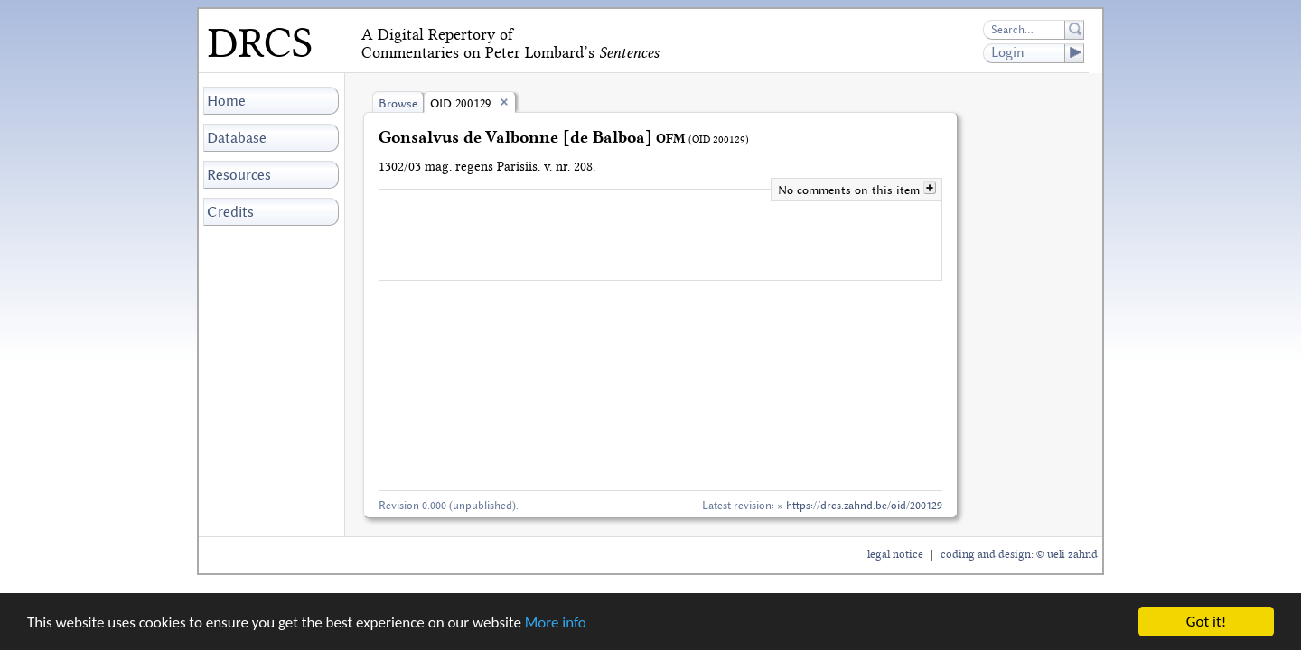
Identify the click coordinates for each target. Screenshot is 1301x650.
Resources (239, 174)
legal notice (895, 554)
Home (226, 100)
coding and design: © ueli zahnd (1019, 554)
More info (555, 622)
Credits (230, 211)
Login (1037, 53)
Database (237, 137)
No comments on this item (850, 190)
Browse (398, 103)
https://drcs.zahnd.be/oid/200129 (864, 505)
